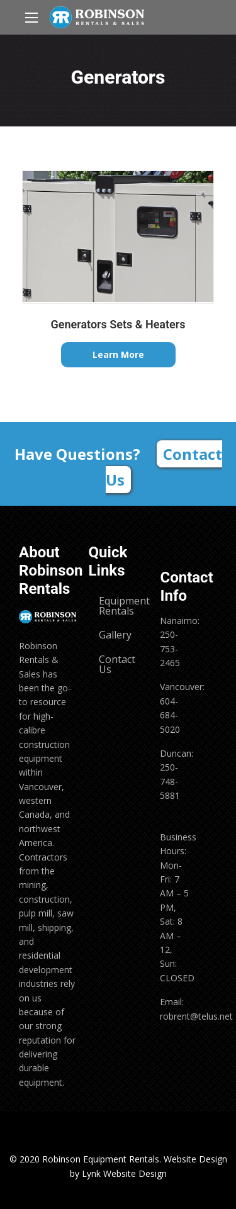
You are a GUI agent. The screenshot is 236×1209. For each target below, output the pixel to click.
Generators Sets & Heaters (118, 324)
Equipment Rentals (122, 606)
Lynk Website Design (124, 1173)
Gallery (115, 635)
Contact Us (164, 466)
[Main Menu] (31, 18)
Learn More (118, 354)
